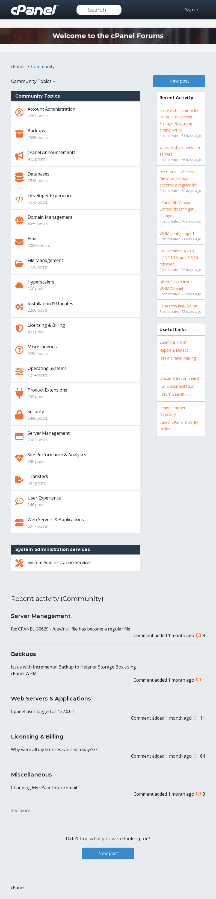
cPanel (17, 66)
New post (179, 81)
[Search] (99, 10)
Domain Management (50, 217)
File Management (45, 260)
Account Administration (51, 109)
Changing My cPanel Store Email (44, 787)
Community (43, 66)
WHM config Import (176, 233)
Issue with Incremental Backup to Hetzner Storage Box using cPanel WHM (73, 670)
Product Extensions (47, 390)
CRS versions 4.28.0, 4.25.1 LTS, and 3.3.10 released (178, 257)
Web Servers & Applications (56, 519)
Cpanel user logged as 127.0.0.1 (43, 711)
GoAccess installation (178, 305)
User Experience (44, 498)
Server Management (49, 433)
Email (33, 239)
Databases (38, 174)
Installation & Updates (50, 303)
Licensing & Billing (46, 325)
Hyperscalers (41, 282)
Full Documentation (176, 386)
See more (20, 810)
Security (36, 411)
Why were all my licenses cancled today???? (54, 749)
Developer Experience (50, 195)
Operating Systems (47, 368)
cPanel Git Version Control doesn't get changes (176, 209)
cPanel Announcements (52, 152)
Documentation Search (179, 378)
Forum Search (171, 394)
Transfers (38, 476)
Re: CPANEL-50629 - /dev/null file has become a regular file (178, 178)
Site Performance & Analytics (57, 455)
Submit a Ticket (173, 342)
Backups (36, 131)
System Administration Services (59, 562)
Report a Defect (173, 350)
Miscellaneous (42, 347)
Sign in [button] (192, 9)
